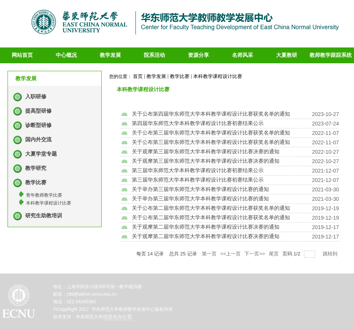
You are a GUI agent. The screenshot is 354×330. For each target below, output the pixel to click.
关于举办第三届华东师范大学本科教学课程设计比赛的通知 (200, 189)
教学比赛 (35, 182)
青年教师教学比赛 (44, 195)
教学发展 (156, 76)
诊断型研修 (38, 125)
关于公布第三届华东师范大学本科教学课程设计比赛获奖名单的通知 (211, 133)
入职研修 (35, 96)
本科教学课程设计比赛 (48, 203)
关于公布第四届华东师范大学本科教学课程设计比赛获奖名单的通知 (211, 114)
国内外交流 (38, 139)
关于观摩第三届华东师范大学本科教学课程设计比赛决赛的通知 (205, 151)
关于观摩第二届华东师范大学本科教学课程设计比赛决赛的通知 (205, 227)
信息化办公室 (117, 316)
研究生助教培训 (43, 215)
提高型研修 (38, 111)
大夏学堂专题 (41, 154)
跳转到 (331, 254)
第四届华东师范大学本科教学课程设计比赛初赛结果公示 (198, 123)
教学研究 (35, 168)
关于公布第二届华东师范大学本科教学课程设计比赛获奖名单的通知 (211, 208)
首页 (138, 76)
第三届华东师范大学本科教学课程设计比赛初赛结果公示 (198, 170)
